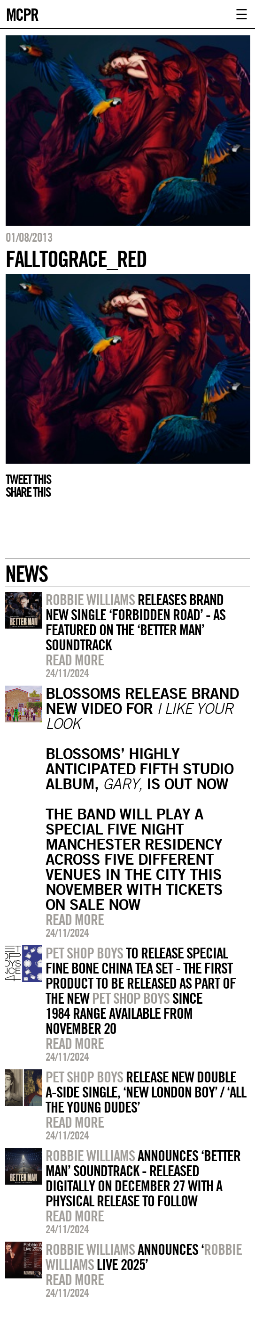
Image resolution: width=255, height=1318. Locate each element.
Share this (28, 492)
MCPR (22, 13)
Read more (75, 659)
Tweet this (28, 479)
